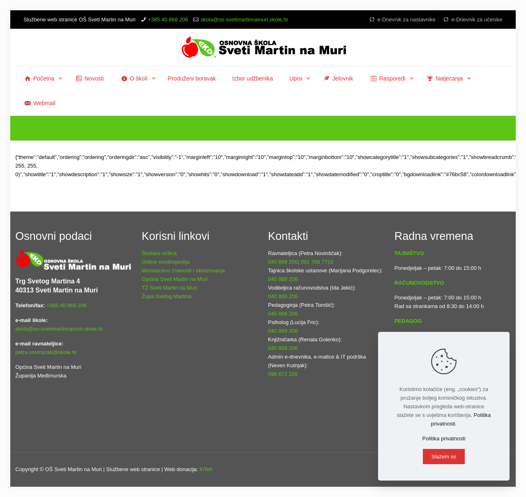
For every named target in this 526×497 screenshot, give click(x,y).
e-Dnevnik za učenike (473, 19)
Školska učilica (159, 253)
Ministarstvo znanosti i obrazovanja (183, 270)
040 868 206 (283, 262)
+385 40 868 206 (168, 19)
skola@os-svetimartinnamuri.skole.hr (244, 19)
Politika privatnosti (444, 438)
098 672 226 (283, 374)
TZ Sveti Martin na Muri (169, 288)
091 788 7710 (317, 262)
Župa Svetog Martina (166, 296)
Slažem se (444, 456)
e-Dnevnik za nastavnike (402, 19)
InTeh (205, 469)
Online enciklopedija (165, 262)
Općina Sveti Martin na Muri (175, 279)
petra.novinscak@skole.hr (46, 352)
